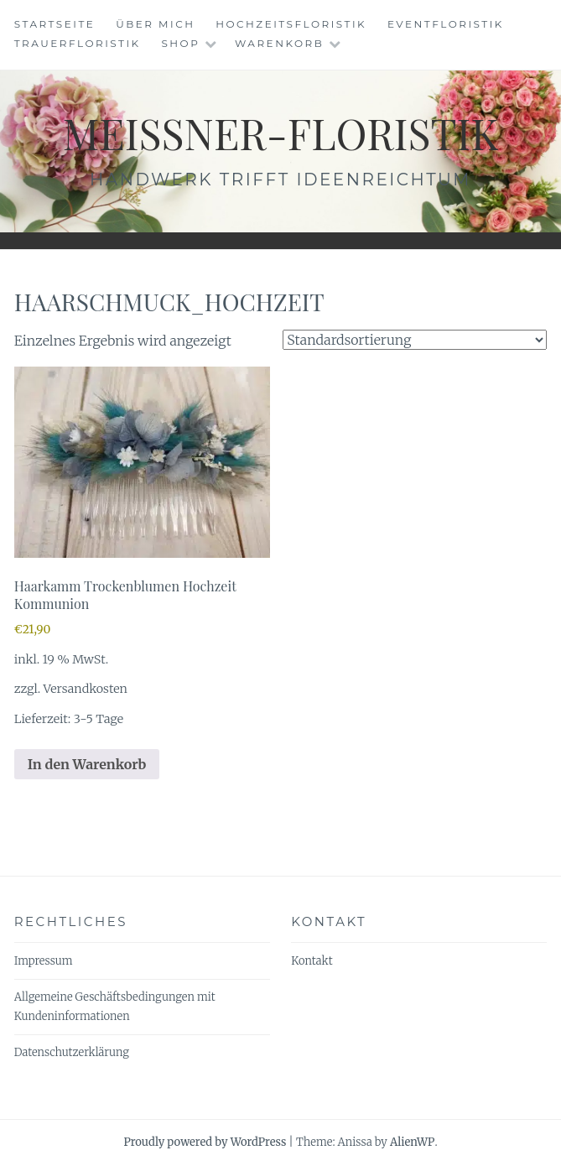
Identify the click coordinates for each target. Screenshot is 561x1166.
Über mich (155, 24)
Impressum (43, 961)
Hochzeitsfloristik (291, 24)
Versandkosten (85, 688)
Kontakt (311, 961)
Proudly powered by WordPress (204, 1142)
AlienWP (412, 1142)
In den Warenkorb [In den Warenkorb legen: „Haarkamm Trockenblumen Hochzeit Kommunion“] (87, 764)
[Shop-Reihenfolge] (415, 340)
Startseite (55, 24)
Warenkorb (279, 43)
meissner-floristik (281, 133)
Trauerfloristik (77, 43)
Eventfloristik (445, 24)
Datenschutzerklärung (71, 1052)
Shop (180, 43)
